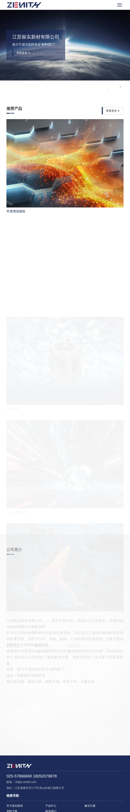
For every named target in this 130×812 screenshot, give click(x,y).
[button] (120, 87)
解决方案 (90, 805)
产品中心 (50, 805)
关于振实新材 (14, 805)
